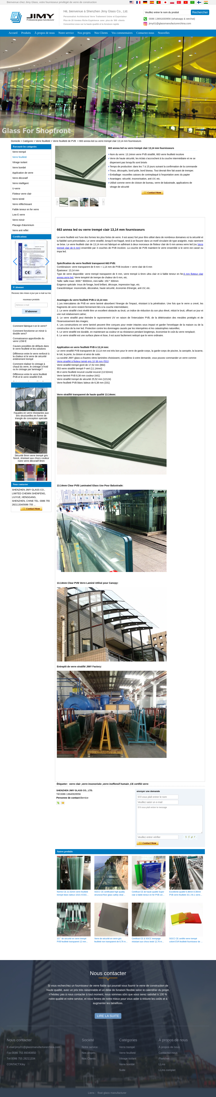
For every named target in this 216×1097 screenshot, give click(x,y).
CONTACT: (13, 1064)
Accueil (13, 32)
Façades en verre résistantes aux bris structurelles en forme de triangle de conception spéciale (31, 422)
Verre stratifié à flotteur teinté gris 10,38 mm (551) (83, 361)
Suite (122, 1070)
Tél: (9, 1058)
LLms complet (167, 1070)
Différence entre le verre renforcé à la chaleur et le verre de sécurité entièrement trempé (31, 363)
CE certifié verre (139, 784)
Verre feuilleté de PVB (64, 141)
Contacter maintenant (31, 509)
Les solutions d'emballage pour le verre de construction (30, 326)
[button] (101, 135)
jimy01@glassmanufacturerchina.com (170, 23)
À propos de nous (45, 32)
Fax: (9, 1052)
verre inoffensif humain (116, 784)
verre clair (74, 784)
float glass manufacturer (112, 1092)
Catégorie (28, 141)
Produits (26, 32)
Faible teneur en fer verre (25, 209)
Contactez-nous (145, 32)
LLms (162, 1064)
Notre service (66, 32)
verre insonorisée (92, 784)
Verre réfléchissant (22, 204)
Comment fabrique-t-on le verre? (30, 332)
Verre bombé (19, 167)
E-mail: (11, 1047)
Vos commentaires (122, 32)
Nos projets (84, 32)
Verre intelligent (20, 183)
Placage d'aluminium (23, 225)
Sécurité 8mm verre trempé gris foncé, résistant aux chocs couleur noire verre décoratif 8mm (31, 465)
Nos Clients (101, 32)
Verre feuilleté (43, 141)
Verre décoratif (20, 178)
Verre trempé (19, 151)
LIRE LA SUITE (108, 1016)
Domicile (15, 141)
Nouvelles (163, 32)
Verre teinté (18, 199)
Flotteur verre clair (21, 193)
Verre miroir (18, 220)
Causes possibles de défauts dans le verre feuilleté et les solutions (31, 354)
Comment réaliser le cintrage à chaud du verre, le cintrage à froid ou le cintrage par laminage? (30, 373)
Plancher (164, 1058)
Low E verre (18, 214)
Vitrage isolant (19, 162)
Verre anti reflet (20, 230)
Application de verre (22, 172)
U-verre (16, 188)
